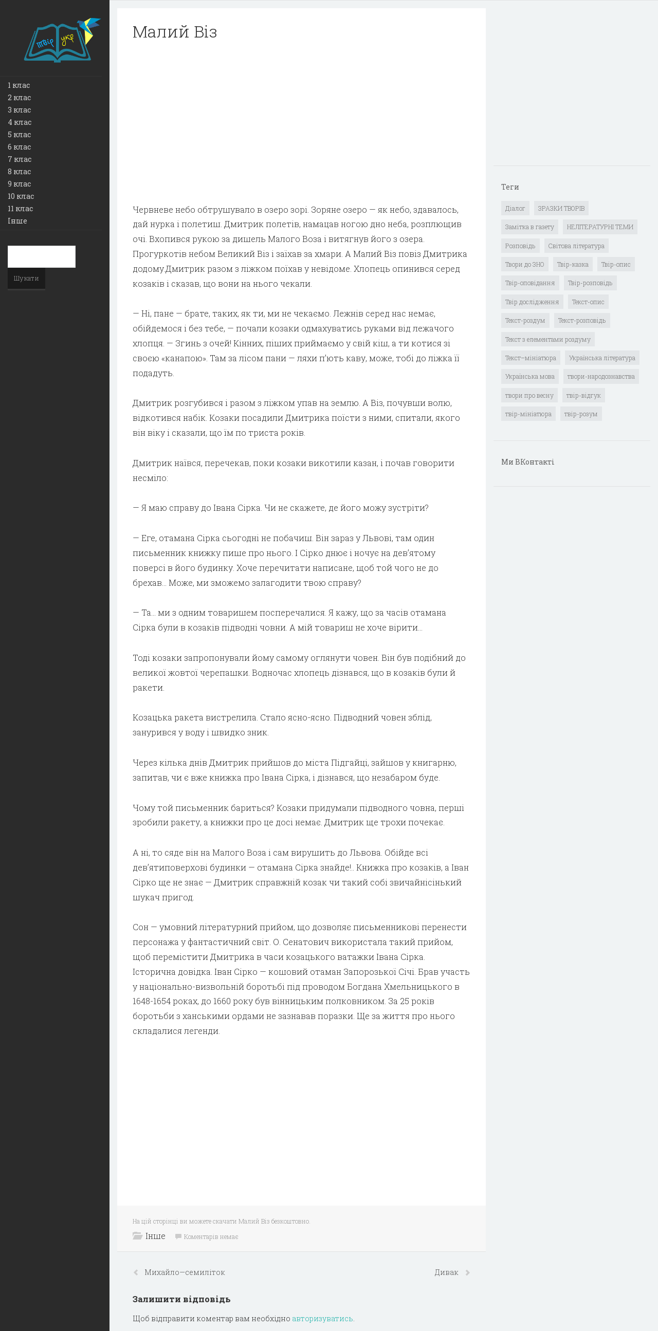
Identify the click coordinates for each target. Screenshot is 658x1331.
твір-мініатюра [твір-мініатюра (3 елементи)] (528, 414)
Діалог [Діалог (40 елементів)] (515, 208)
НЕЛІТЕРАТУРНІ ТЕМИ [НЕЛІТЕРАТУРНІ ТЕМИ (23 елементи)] (600, 227)
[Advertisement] (301, 122)
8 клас (19, 171)
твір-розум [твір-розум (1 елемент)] (581, 414)
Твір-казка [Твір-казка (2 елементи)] (573, 264)
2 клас (19, 97)
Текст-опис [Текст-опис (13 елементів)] (588, 302)
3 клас (19, 110)
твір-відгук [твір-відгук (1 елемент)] (583, 395)
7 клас (19, 159)
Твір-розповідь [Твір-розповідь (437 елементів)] (590, 283)
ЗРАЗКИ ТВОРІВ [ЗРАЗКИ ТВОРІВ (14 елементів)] (561, 208)
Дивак (447, 1272)
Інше (17, 221)
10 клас (21, 196)
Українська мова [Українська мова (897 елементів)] (530, 376)
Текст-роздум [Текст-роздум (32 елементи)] (525, 320)
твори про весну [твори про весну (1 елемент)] (529, 395)
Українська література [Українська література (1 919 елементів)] (602, 358)
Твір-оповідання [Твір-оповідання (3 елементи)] (530, 283)
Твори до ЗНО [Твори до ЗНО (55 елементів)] (524, 264)
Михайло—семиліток (184, 1272)
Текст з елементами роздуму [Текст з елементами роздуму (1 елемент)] (548, 339)
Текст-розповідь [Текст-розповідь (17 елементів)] (582, 320)
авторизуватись (322, 1318)
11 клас (20, 208)
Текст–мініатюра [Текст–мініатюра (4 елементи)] (530, 358)
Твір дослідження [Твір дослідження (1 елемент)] (532, 302)
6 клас (19, 147)
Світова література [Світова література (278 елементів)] (577, 246)
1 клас (19, 85)
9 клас (19, 184)
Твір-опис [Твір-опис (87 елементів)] (616, 264)
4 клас (19, 122)
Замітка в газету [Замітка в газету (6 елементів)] (529, 227)
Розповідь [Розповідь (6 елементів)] (520, 246)
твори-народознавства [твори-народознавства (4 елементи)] (601, 376)
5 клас (19, 134)
